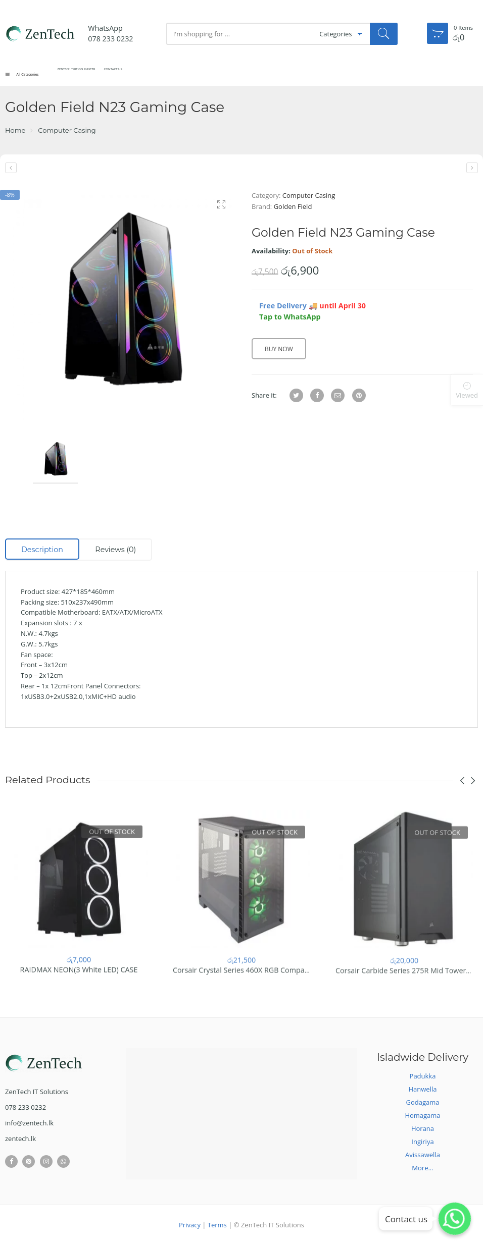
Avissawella (422, 1156)
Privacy (190, 1226)
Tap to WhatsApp (290, 319)
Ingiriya (422, 1143)
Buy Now (279, 351)
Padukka (423, 1077)
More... (422, 1169)
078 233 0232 (110, 38)
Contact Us (173, 74)
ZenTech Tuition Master (110, 74)
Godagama (423, 1104)
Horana (422, 1130)
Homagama (422, 1117)
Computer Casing (66, 133)
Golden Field (293, 208)
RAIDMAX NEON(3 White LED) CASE (79, 981)
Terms (217, 1226)
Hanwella (423, 1091)
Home (15, 133)
